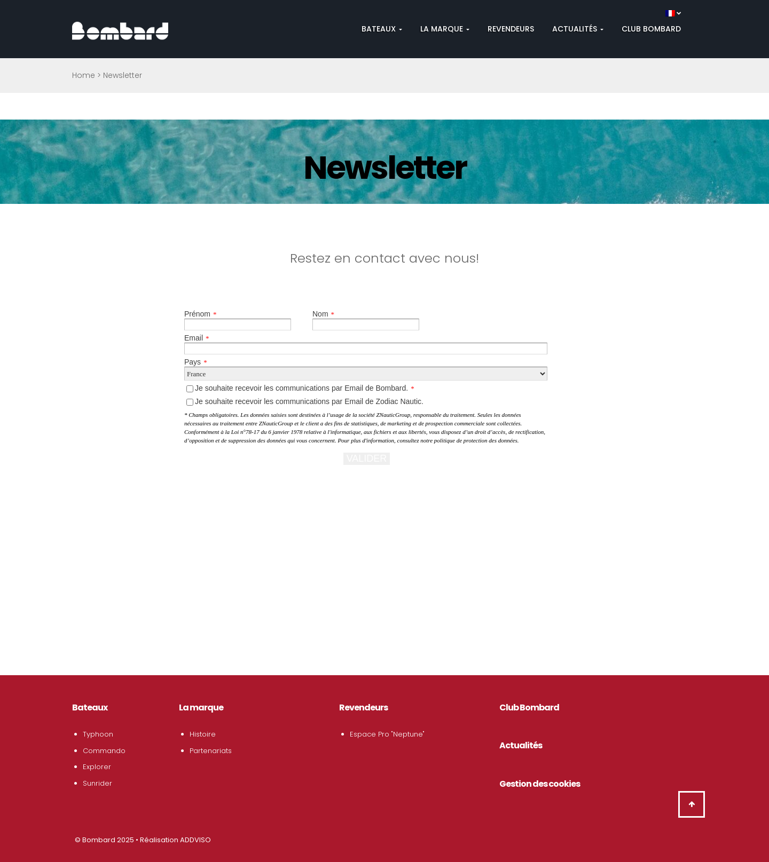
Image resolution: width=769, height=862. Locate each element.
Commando (104, 751)
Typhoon (98, 734)
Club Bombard (651, 28)
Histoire (203, 734)
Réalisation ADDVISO (175, 840)
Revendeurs (511, 28)
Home (83, 75)
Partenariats (211, 751)
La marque (201, 707)
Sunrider (97, 783)
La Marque (444, 28)
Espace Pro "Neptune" (387, 734)
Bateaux (382, 28)
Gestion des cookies (539, 784)
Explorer (97, 767)
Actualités (577, 28)
